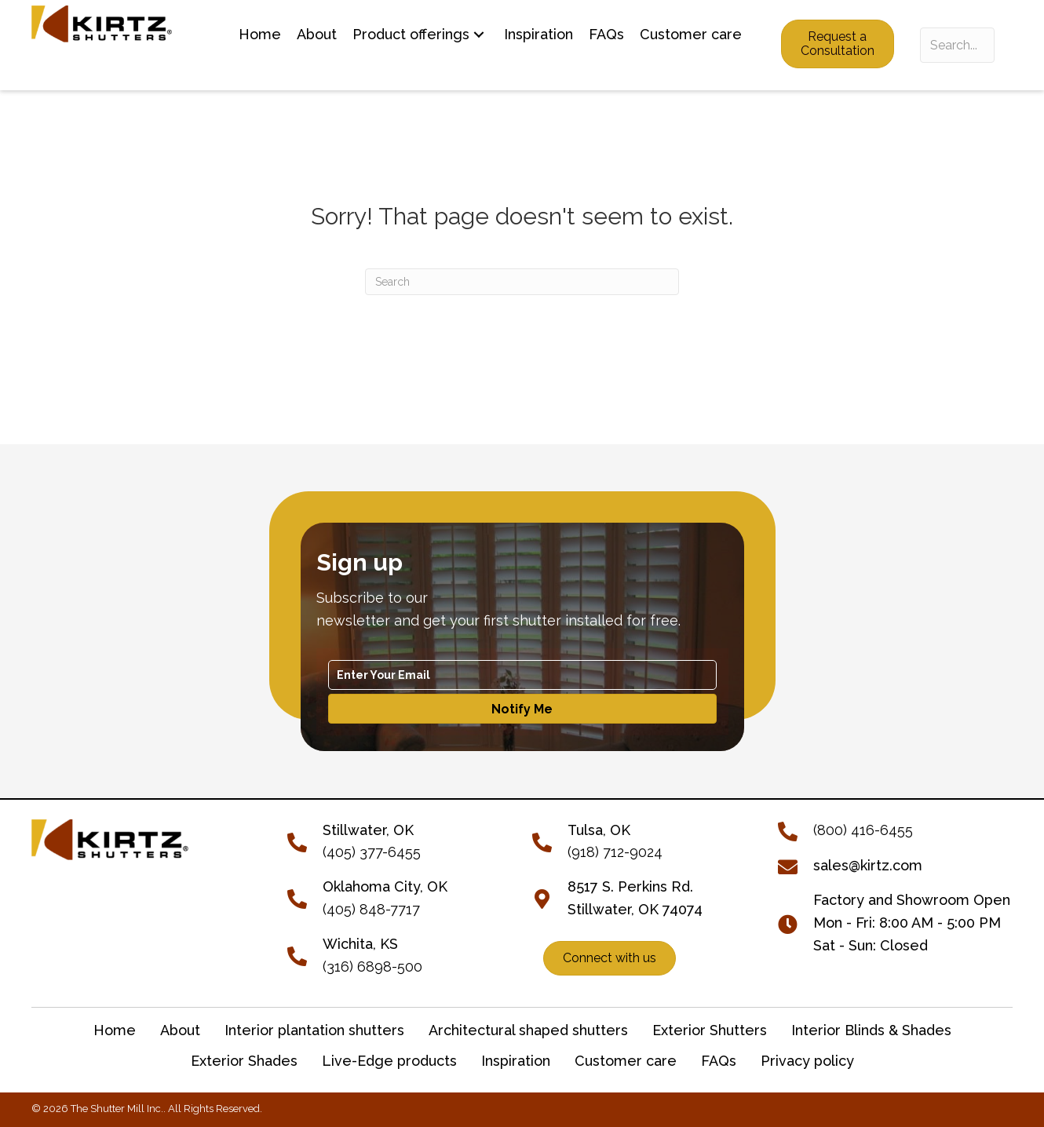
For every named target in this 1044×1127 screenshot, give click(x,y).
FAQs (718, 1060)
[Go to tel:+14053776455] (305, 840)
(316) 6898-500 (372, 966)
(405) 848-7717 (371, 909)
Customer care (626, 1060)
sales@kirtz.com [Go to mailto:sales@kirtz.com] (867, 865)
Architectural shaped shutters (528, 1030)
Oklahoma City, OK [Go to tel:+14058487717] (385, 886)
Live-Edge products (389, 1060)
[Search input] (957, 45)
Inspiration (515, 1060)
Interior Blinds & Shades (871, 1030)
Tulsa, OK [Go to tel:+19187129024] (599, 830)
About (180, 1030)
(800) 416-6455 (863, 830)
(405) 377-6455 (372, 852)
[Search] (522, 281)
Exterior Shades (244, 1060)
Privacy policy (807, 1060)
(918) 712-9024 (615, 852)
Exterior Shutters (709, 1030)
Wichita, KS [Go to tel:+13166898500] (360, 944)
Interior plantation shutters (314, 1030)
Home (114, 1030)
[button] (478, 35)
